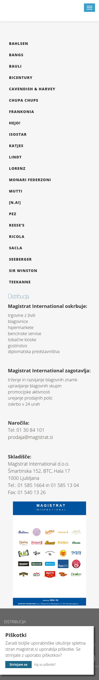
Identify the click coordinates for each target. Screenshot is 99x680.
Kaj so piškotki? (45, 664)
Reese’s (17, 225)
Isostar (18, 134)
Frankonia (21, 111)
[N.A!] (15, 202)
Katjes (16, 145)
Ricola (17, 236)
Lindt (15, 157)
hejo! (15, 122)
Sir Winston (23, 270)
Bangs (16, 54)
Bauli (15, 66)
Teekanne (20, 281)
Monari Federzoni (30, 179)
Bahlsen (18, 43)
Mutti (15, 191)
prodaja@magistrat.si (30, 437)
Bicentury (20, 77)
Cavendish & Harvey (32, 88)
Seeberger (20, 259)
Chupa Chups (23, 100)
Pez (12, 213)
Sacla (15, 247)
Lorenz (17, 168)
